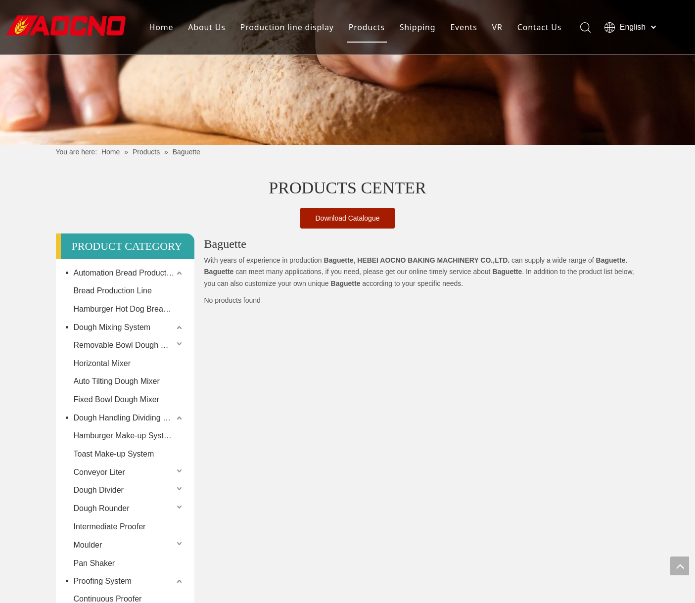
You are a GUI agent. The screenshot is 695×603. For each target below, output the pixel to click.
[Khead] (347, 72)
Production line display (287, 27)
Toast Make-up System (114, 454)
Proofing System (103, 581)
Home (161, 27)
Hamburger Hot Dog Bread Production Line (129, 309)
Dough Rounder (102, 508)
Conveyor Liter (99, 472)
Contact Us (539, 27)
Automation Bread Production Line (129, 273)
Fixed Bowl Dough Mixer (116, 399)
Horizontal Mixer (102, 363)
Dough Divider (99, 490)
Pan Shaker (94, 563)
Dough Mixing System (112, 327)
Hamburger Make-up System (124, 435)
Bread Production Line (113, 290)
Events (463, 27)
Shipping (418, 27)
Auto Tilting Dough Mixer (117, 381)
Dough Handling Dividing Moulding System (129, 418)
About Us (206, 27)
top (679, 566)
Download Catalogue (348, 218)
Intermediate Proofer (110, 526)
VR (497, 27)
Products (367, 27)
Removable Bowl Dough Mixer (127, 345)
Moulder (88, 545)
